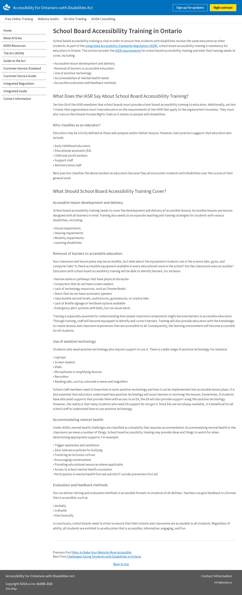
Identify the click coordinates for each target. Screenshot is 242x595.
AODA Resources (14, 46)
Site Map (11, 588)
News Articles (12, 38)
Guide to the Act (14, 61)
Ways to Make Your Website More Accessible (101, 552)
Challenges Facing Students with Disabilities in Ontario (104, 556)
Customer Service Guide (19, 76)
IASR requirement (127, 50)
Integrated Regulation (18, 83)
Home (7, 30)
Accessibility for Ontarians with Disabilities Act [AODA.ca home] (53, 7)
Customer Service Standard (22, 68)
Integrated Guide (15, 91)
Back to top (121, 564)
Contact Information (17, 99)
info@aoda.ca (223, 582)
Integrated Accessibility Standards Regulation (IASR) (121, 46)
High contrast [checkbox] (223, 7)
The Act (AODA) (13, 53)
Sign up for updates (190, 7)
